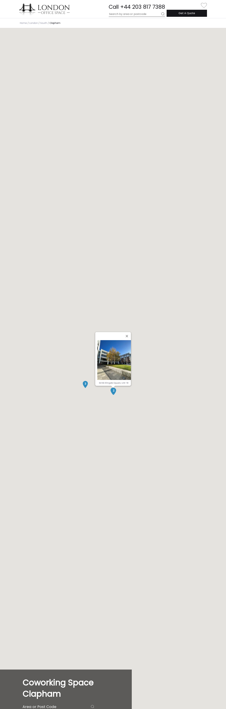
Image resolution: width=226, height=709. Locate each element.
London (33, 23)
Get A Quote (187, 13)
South (43, 23)
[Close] (127, 336)
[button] (113, 391)
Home (23, 23)
